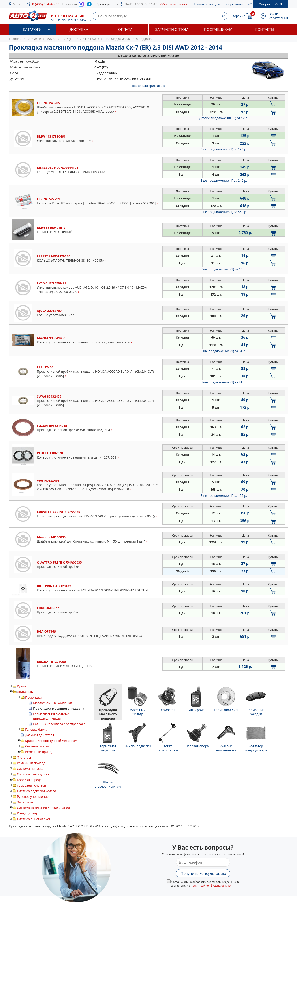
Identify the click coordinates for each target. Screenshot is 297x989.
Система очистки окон (34, 819)
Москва (18, 4)
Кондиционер (27, 813)
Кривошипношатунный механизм (51, 741)
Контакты (264, 29)
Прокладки (33, 697)
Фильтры (24, 757)
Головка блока (36, 729)
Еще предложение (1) (224, 149)
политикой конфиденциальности (213, 886)
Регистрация (278, 18)
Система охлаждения (33, 774)
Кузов (21, 686)
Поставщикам (218, 29)
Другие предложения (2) (223, 118)
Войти (273, 14)
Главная (15, 39)
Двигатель (25, 692)
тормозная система (32, 785)
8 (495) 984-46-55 (45, 4)
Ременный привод (39, 752)
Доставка (79, 29)
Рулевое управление (33, 796)
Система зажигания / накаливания (43, 808)
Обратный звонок (174, 4)
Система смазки (37, 746)
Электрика (25, 802)
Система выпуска (30, 768)
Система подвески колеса (36, 791)
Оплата (125, 29)
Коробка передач (30, 780)
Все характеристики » (148, 86)
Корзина (238, 16)
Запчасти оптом (171, 29)
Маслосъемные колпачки (52, 703)
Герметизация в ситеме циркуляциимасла (51, 716)
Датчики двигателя (39, 735)
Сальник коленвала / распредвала (59, 724)
